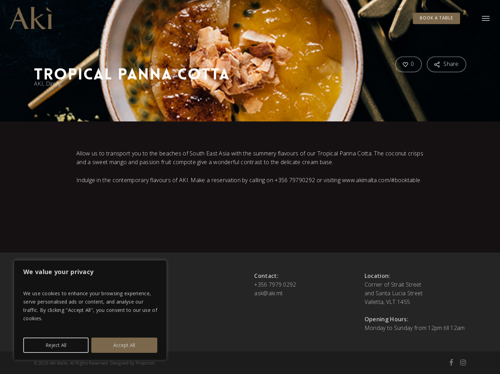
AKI (38, 83)
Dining (53, 83)
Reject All (55, 345)
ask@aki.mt (268, 293)
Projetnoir (145, 363)
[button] (486, 18)
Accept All (124, 345)
